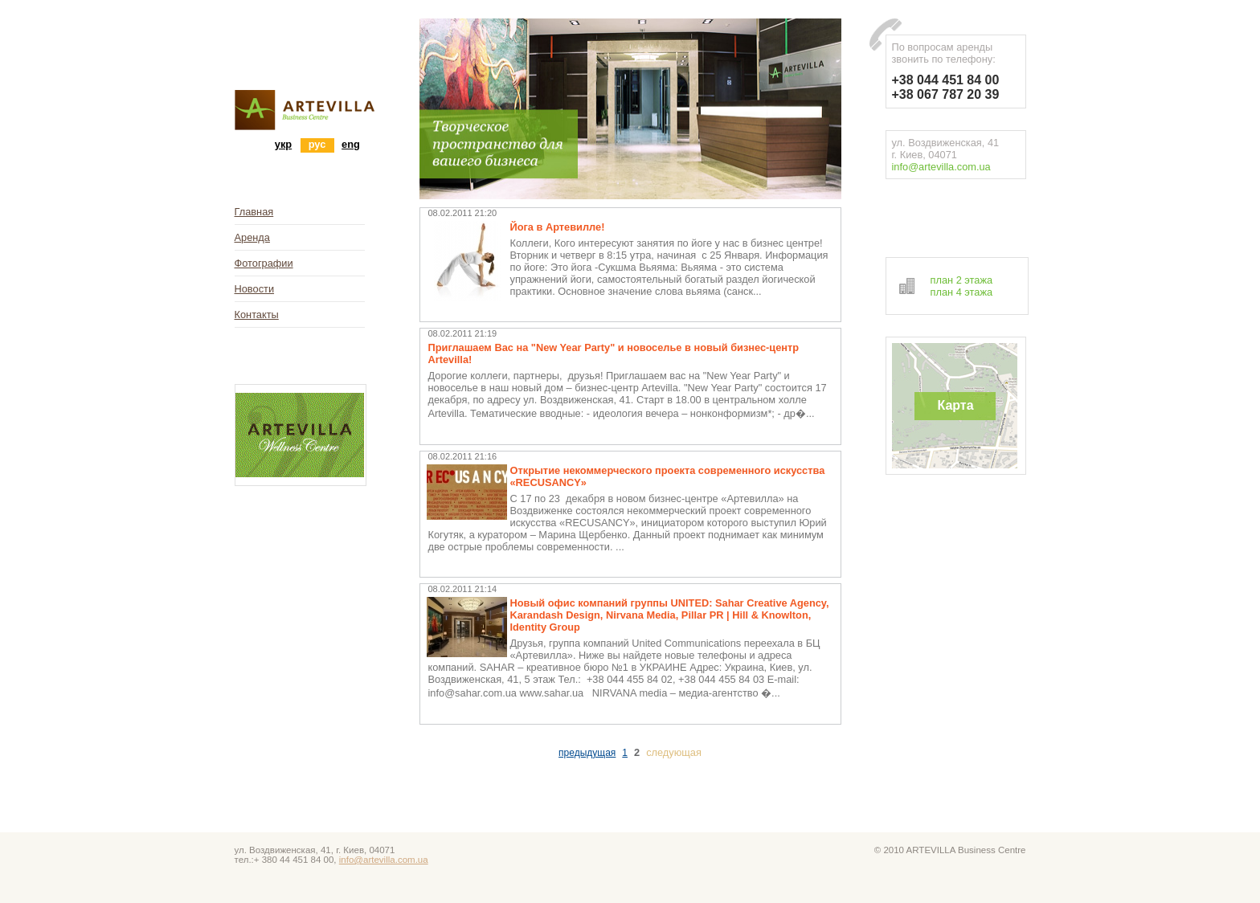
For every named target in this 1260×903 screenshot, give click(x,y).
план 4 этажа (962, 292)
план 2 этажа (962, 280)
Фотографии (264, 263)
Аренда (252, 237)
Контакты (257, 314)
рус (317, 144)
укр (283, 144)
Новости (255, 289)
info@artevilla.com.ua (941, 167)
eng (351, 144)
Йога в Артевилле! (557, 227)
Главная (254, 212)
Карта (955, 405)
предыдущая (587, 752)
